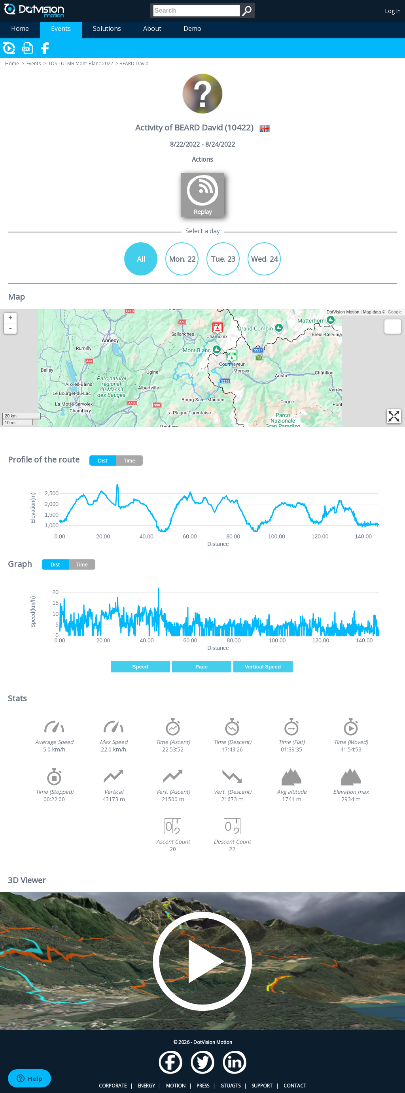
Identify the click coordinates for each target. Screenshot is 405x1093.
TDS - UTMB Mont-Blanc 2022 (80, 63)
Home (20, 28)
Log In (393, 11)
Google (395, 312)
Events (61, 28)
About (152, 28)
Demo (192, 28)
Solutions (107, 28)
